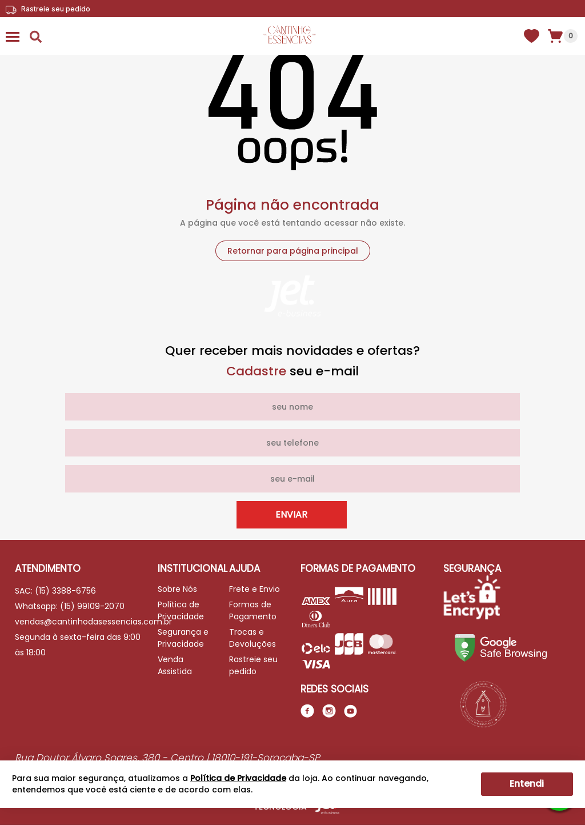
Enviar (291, 514)
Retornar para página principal (292, 251)
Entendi (527, 783)
